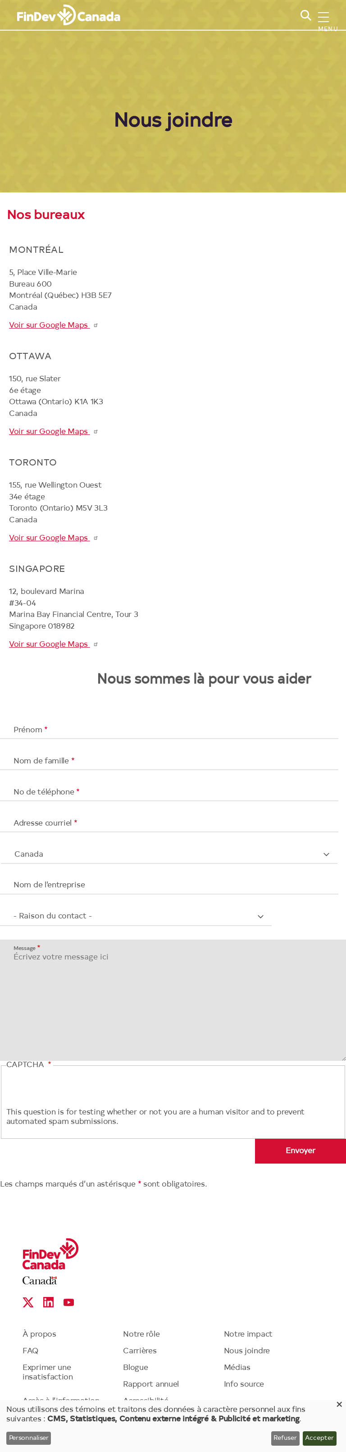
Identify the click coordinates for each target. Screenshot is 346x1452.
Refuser (285, 1438)
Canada (40, 1280)
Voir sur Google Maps (54, 325)
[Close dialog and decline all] (339, 1405)
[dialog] (173, 1426)
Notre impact (248, 1334)
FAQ (31, 1351)
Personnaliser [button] (29, 1438)
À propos (39, 1334)
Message (25, 948)
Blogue (135, 1368)
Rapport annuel (151, 1384)
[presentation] (74, 1090)
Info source (244, 1384)
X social (28, 1302)
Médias (237, 1368)
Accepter (319, 1438)
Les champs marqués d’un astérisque (69, 1184)
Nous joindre (247, 1351)
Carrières (139, 1351)
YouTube (68, 1302)
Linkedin (48, 1302)
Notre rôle (141, 1334)
